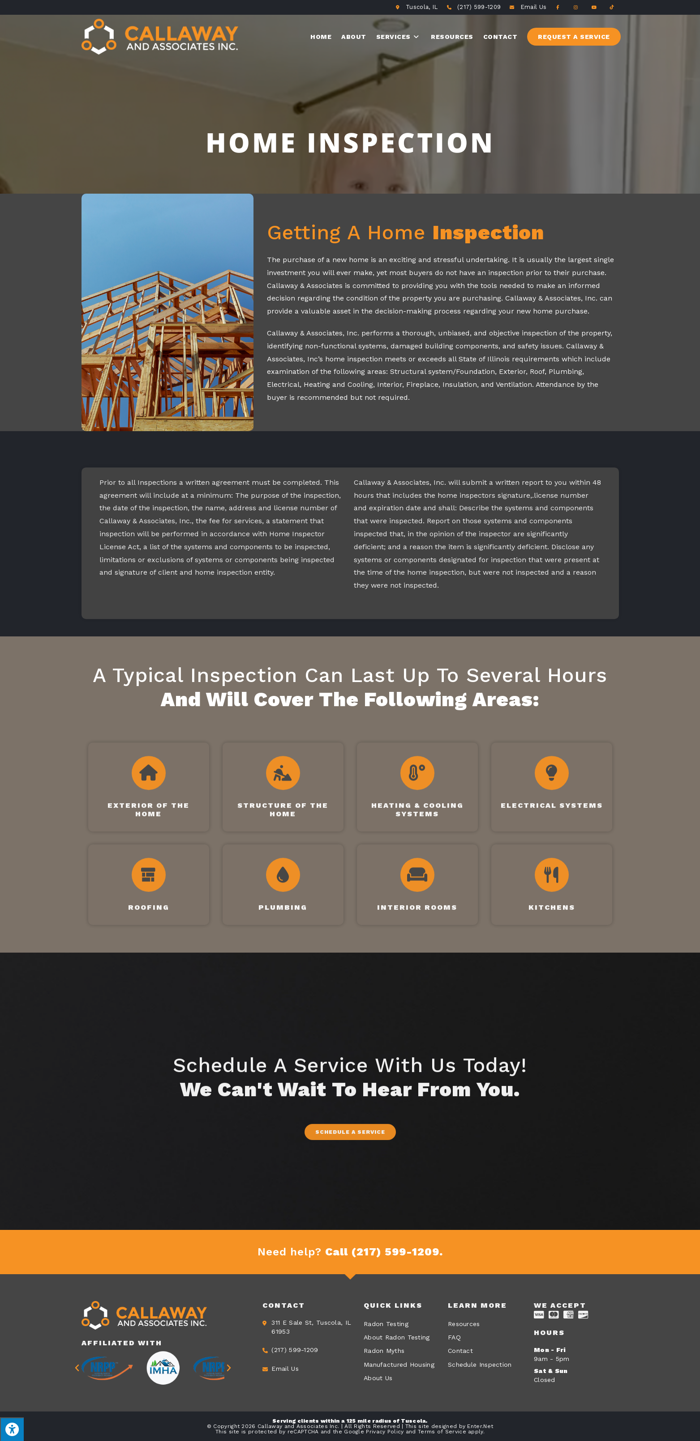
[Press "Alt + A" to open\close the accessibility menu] (12, 1429)
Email (533, 7)
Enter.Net (480, 1426)
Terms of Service (442, 1431)
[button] (350, 1212)
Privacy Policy (385, 1431)
